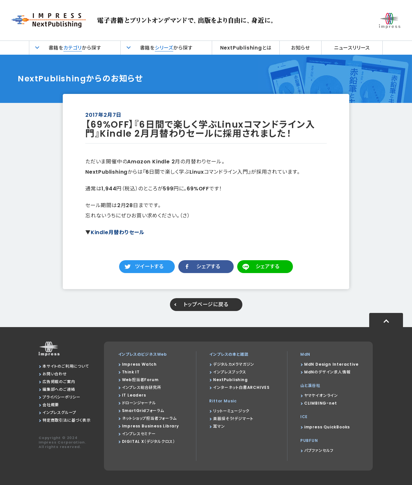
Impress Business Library (150, 426)
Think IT (131, 372)
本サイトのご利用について (65, 366)
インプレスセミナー (139, 433)
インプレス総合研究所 (141, 387)
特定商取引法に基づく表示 (66, 420)
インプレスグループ (59, 412)
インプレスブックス (229, 372)
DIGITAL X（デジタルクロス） (148, 441)
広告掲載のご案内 (58, 381)
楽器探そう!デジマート (233, 418)
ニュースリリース (352, 47)
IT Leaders (134, 395)
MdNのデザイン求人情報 (327, 372)
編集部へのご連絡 (58, 389)
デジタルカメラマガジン (233, 364)
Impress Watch (139, 364)
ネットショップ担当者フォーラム (149, 418)
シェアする (208, 266)
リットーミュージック (231, 411)
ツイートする (149, 266)
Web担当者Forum (140, 379)
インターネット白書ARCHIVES (241, 387)
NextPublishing (230, 379)
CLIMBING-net (320, 403)
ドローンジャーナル (139, 403)
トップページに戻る (205, 304)
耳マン (219, 426)
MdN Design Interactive (331, 364)
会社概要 (50, 404)
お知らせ (300, 47)
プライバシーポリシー (61, 397)
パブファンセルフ (318, 450)
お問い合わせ (54, 374)
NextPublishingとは (246, 47)
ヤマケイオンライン (321, 395)
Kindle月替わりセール (118, 232)
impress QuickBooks (327, 427)
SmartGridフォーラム (143, 410)
